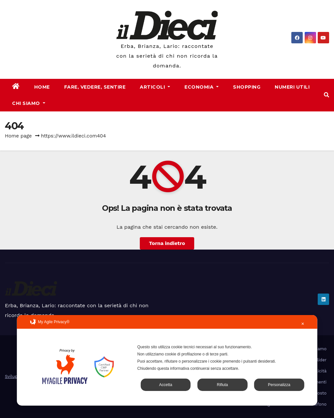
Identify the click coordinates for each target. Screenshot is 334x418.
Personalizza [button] (279, 384)
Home (42, 87)
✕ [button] (302, 324)
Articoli (155, 87)
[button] (326, 95)
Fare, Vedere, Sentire (95, 87)
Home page (18, 136)
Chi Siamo (28, 103)
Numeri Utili (292, 87)
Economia (201, 87)
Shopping (246, 87)
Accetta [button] (165, 384)
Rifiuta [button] (222, 384)
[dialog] (167, 360)
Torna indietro (167, 243)
